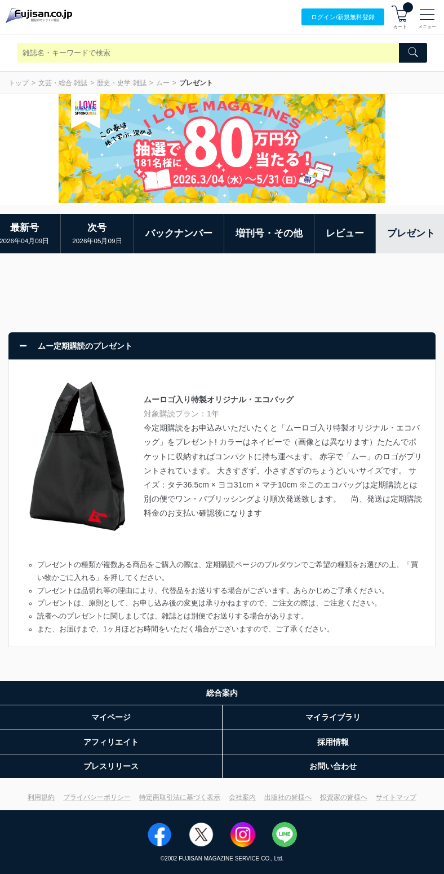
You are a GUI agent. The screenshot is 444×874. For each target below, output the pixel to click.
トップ (18, 83)
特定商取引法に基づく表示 (179, 797)
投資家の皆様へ (343, 797)
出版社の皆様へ (288, 797)
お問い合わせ (333, 766)
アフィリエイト (111, 741)
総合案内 (222, 692)
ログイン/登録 (343, 17)
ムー (163, 83)
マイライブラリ (333, 717)
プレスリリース (111, 766)
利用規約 (41, 797)
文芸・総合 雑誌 (62, 83)
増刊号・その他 (269, 233)
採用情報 (333, 741)
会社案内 (242, 797)
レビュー (345, 233)
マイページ (111, 717)
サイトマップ (396, 797)
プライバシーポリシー (97, 797)
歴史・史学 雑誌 (121, 83)
